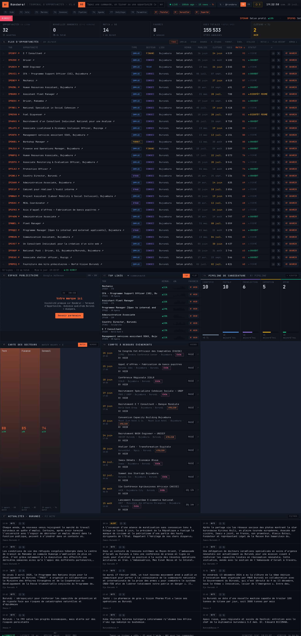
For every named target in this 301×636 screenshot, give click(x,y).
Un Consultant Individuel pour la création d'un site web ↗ (62, 243)
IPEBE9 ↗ (13, 80)
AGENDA (193, 344)
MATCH (83, 344)
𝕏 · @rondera (228, 4)
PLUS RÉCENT (279, 42)
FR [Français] (243, 4)
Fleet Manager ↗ (33, 223)
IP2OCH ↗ (13, 67)
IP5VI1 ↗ (13, 73)
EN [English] (249, 4)
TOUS (173, 42)
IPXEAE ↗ (13, 257)
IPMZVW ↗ (13, 114)
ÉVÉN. (240, 42)
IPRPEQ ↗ (13, 264)
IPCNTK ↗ (13, 135)
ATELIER (251, 42)
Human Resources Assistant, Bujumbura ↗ (49, 87)
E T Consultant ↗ (34, 53)
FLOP (194, 275)
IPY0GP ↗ (13, 250)
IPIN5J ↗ (13, 175)
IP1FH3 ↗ (13, 209)
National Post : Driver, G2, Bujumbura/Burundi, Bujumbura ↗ (63, 250)
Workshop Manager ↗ (35, 141)
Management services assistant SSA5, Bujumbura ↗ (55, 135)
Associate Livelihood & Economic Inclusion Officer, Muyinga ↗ (64, 128)
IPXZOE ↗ (13, 60)
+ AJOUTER (292, 275)
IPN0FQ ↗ (13, 155)
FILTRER (293, 516)
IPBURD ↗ (13, 94)
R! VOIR (193, 287)
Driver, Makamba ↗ (35, 101)
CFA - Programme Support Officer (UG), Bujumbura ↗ (57, 73)
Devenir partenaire (69, 315)
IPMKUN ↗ (13, 237)
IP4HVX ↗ (13, 121)
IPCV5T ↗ (13, 243)
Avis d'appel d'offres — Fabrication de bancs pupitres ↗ (61, 209)
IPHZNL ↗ (13, 87)
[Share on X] (278, 53)
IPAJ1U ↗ (13, 148)
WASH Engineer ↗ (33, 67)
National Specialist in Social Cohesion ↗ (51, 107)
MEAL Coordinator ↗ (35, 203)
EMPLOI (183, 42)
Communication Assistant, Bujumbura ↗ (48, 237)
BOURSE (203, 42)
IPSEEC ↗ (13, 101)
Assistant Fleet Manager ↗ (40, 94)
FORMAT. (229, 42)
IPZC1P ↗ (13, 189)
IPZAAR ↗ (13, 182)
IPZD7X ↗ (13, 162)
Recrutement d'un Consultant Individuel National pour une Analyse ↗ (69, 121)
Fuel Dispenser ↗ (34, 114)
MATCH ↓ (265, 42)
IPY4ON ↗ (13, 216)
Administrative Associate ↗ (41, 216)
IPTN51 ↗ (13, 107)
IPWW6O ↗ (13, 196)
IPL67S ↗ (13, 128)
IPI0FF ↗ (13, 53)
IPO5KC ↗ (13, 203)
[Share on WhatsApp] (273, 53)
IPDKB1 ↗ (13, 141)
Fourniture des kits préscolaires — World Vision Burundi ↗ (62, 264)
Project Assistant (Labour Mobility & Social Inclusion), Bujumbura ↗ (69, 196)
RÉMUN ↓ (293, 42)
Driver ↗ (29, 60)
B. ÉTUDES (216, 42)
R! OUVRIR (291, 53)
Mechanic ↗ (30, 80)
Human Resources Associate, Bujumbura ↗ (49, 155)
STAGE (193, 42)
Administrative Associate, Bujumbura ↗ (49, 182)
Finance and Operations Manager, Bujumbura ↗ (53, 148)
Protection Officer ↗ (37, 169)
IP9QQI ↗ (13, 230)
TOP (186, 275)
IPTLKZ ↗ (13, 169)
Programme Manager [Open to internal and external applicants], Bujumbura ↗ (73, 230)
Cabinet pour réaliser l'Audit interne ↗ (50, 189)
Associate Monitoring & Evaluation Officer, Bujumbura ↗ (60, 162)
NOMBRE (93, 344)
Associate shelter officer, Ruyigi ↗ (47, 257)
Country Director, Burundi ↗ (42, 175)
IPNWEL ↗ (13, 223)
